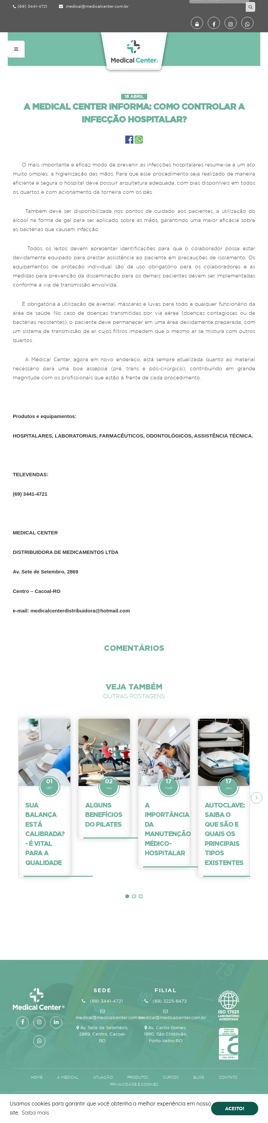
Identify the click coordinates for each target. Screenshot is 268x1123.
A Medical (68, 1077)
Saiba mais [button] (35, 1112)
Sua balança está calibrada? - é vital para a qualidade (45, 833)
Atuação (103, 1077)
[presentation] (256, 797)
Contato (228, 1077)
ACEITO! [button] (234, 1108)
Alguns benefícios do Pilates (103, 814)
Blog (199, 1077)
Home (37, 1077)
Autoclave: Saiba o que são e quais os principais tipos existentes (224, 833)
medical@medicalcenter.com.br (94, 6)
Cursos (171, 1077)
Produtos (138, 1077)
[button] (127, 896)
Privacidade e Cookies (134, 1084)
